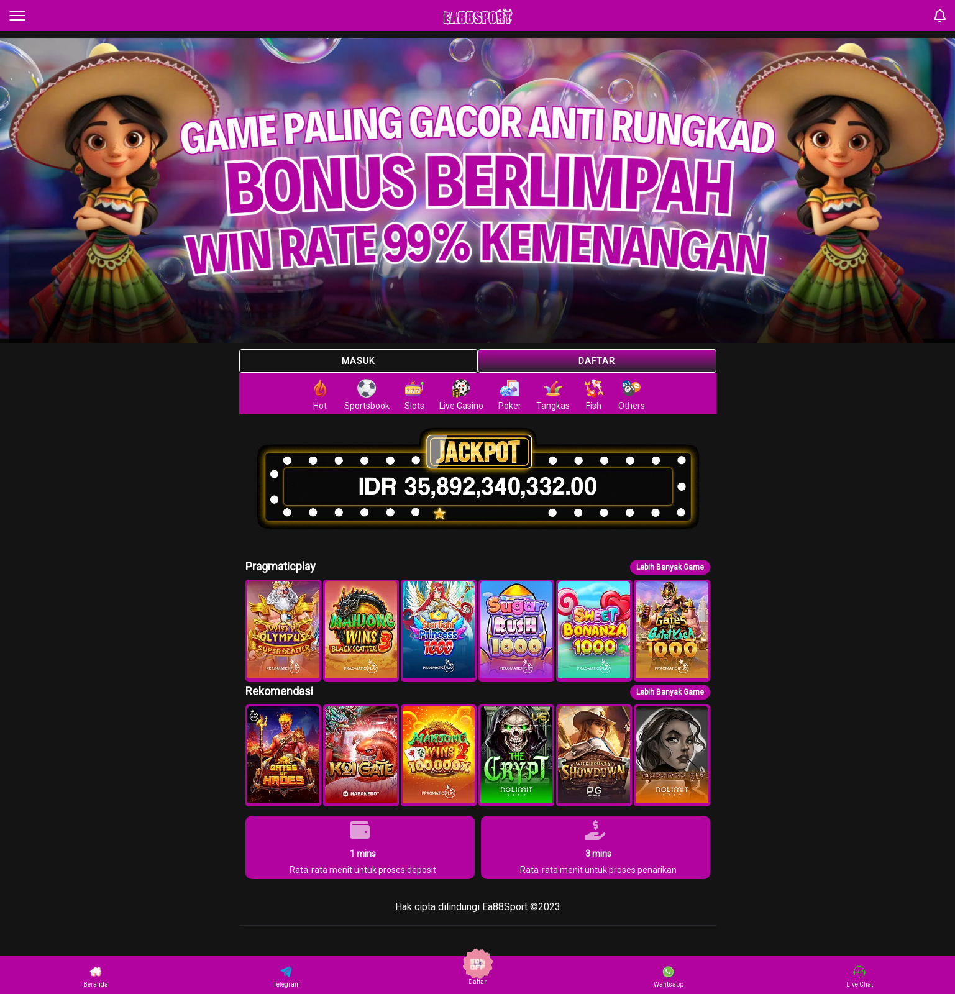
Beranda (95, 976)
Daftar (596, 361)
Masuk (358, 361)
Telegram (286, 976)
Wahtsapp (668, 976)
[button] (283, 631)
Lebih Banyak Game (670, 567)
